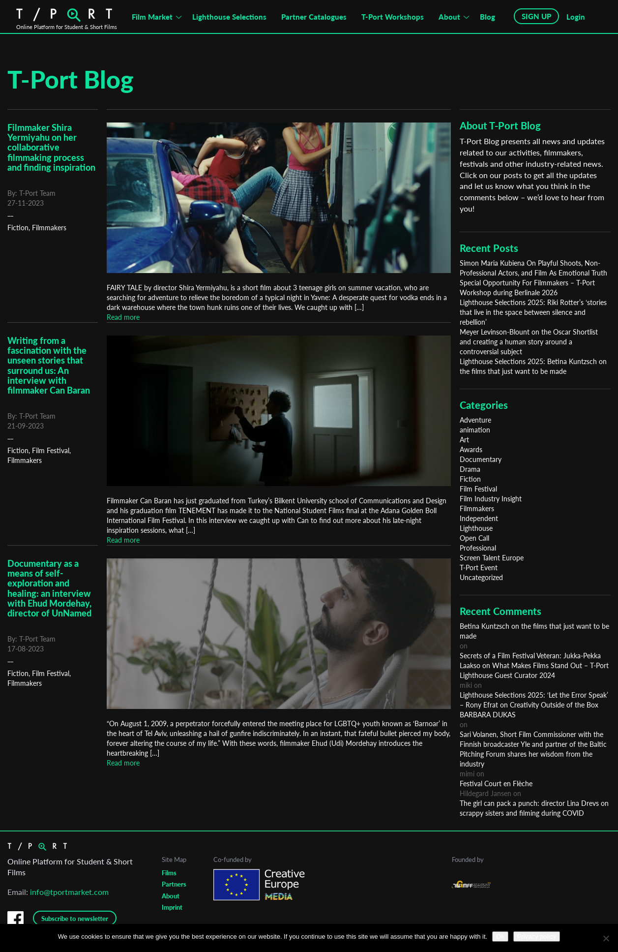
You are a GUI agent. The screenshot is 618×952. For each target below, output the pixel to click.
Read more (123, 317)
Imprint (172, 907)
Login (575, 16)
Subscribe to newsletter (74, 918)
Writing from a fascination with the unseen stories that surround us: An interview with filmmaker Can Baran (48, 365)
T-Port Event (479, 567)
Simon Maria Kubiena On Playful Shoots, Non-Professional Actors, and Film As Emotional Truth (533, 268)
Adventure (475, 420)
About (449, 16)
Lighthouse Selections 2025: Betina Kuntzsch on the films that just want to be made (533, 366)
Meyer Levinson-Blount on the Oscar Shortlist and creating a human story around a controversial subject (529, 342)
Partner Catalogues (314, 16)
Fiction (18, 227)
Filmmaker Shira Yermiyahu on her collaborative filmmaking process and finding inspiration (51, 147)
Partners (174, 884)
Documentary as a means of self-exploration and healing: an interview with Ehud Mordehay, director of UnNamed (49, 588)
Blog (487, 16)
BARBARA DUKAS (488, 714)
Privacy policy (536, 936)
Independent (479, 518)
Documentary (480, 459)
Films (169, 873)
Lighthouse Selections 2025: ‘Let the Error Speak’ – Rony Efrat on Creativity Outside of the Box (534, 700)
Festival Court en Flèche (496, 783)
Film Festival (50, 450)
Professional (478, 548)
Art (464, 439)
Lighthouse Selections (229, 16)
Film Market (152, 16)
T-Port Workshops (392, 16)
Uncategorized (481, 577)
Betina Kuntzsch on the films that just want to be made (534, 631)
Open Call (474, 538)
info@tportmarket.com (69, 891)
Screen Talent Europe (492, 557)
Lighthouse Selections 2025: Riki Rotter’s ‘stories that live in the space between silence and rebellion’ (533, 312)
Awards (471, 449)
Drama (470, 469)
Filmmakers (49, 227)
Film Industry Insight (491, 498)
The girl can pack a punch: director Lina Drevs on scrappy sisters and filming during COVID (534, 808)
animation (475, 430)
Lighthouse (476, 528)
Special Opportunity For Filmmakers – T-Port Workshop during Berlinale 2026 (527, 287)
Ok (500, 936)
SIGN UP (536, 16)
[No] (606, 938)
